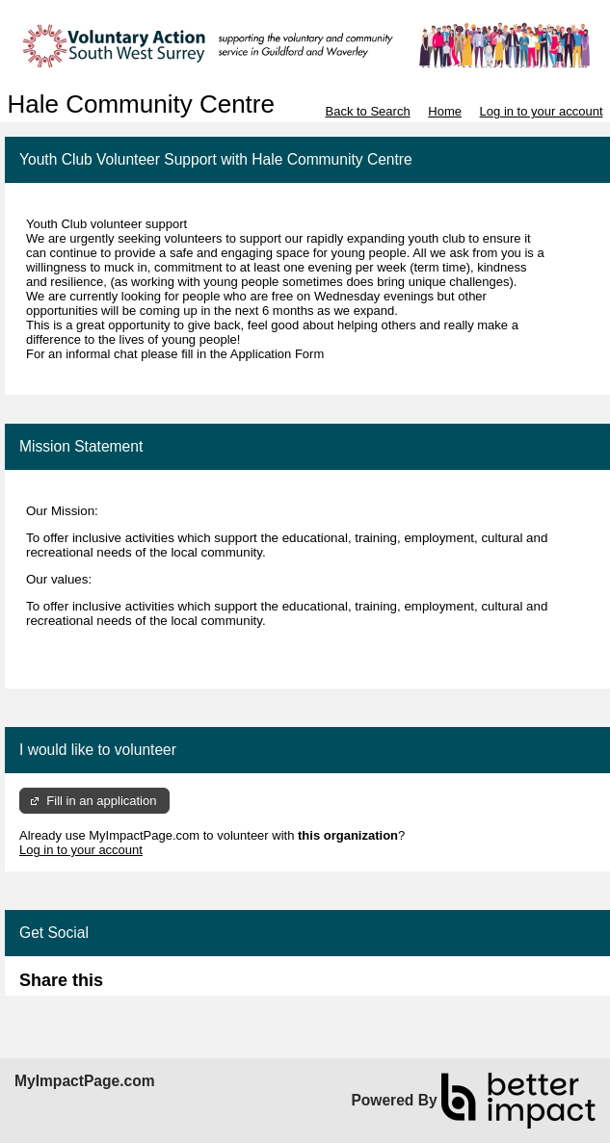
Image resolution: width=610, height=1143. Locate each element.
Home (445, 111)
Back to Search (367, 111)
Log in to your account (541, 111)
